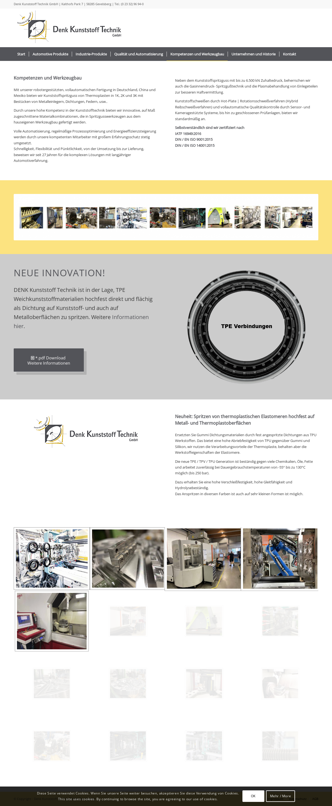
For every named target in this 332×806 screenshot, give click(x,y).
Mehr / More (280, 796)
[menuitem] (21, 54)
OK (253, 796)
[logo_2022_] (68, 28)
